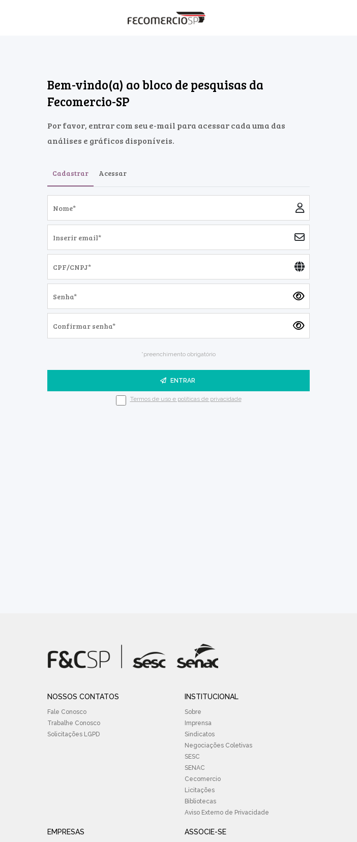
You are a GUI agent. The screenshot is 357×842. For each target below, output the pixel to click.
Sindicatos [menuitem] (200, 734)
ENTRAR (177, 380)
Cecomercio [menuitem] (203, 779)
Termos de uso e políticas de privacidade (186, 398)
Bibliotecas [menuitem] (200, 801)
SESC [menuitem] (192, 757)
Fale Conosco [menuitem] (66, 712)
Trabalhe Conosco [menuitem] (73, 723)
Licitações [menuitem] (200, 790)
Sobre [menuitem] (193, 712)
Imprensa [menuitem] (198, 723)
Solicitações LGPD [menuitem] (73, 734)
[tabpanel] (178, 300)
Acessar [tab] (113, 173)
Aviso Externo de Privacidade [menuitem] (227, 812)
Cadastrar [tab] (70, 173)
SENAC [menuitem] (195, 768)
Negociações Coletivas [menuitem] (218, 745)
